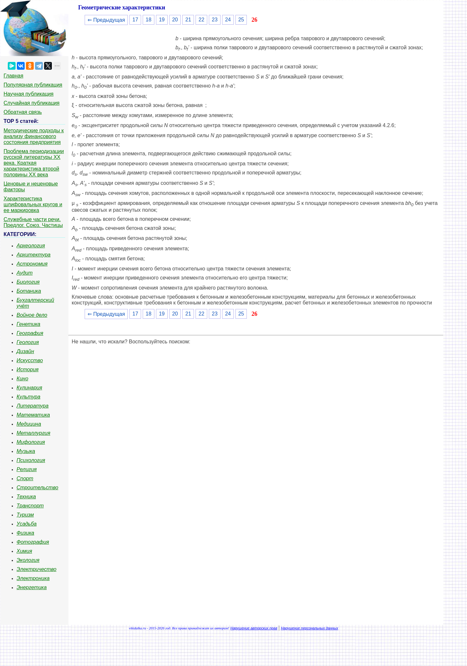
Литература (33, 406)
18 (148, 19)
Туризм (25, 514)
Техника (26, 496)
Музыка (26, 451)
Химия (24, 551)
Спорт (25, 478)
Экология (28, 560)
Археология (31, 245)
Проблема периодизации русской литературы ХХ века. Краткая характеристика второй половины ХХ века (34, 163)
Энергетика (32, 587)
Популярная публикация (33, 85)
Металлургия (33, 433)
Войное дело (32, 315)
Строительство (37, 487)
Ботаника (29, 291)
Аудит (25, 273)
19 (162, 19)
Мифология (31, 442)
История (28, 369)
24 (228, 19)
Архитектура (34, 254)
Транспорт (30, 505)
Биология (28, 282)
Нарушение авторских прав (254, 628)
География (30, 333)
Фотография (33, 542)
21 (188, 19)
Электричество (36, 569)
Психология (31, 460)
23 (215, 19)
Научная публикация (29, 94)
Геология (28, 342)
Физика (25, 533)
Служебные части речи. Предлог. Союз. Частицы (33, 222)
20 (175, 19)
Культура (28, 396)
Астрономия (32, 264)
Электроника (33, 578)
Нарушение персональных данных (309, 628)
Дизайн (25, 351)
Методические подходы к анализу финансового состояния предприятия (34, 136)
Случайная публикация (31, 103)
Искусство (30, 360)
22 (201, 19)
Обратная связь (23, 112)
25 (241, 19)
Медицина (29, 424)
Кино (22, 378)
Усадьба (27, 524)
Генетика (28, 324)
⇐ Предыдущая (106, 20)
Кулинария (29, 387)
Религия (27, 469)
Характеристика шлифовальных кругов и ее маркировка (33, 204)
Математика (33, 415)
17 (135, 19)
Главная (13, 75)
